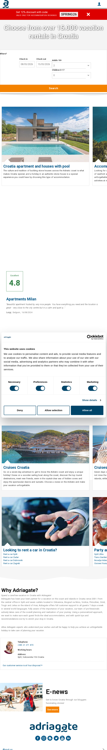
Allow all (87, 410)
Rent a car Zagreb (11, 563)
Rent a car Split (10, 554)
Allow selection (53, 410)
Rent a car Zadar (11, 557)
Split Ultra (98, 554)
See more (52, 709)
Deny (20, 410)
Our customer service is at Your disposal (22, 665)
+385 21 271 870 (25, 645)
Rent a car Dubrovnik (13, 560)
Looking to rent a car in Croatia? (30, 550)
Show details (89, 400)
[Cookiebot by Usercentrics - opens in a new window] (89, 337)
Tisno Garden (100, 557)
